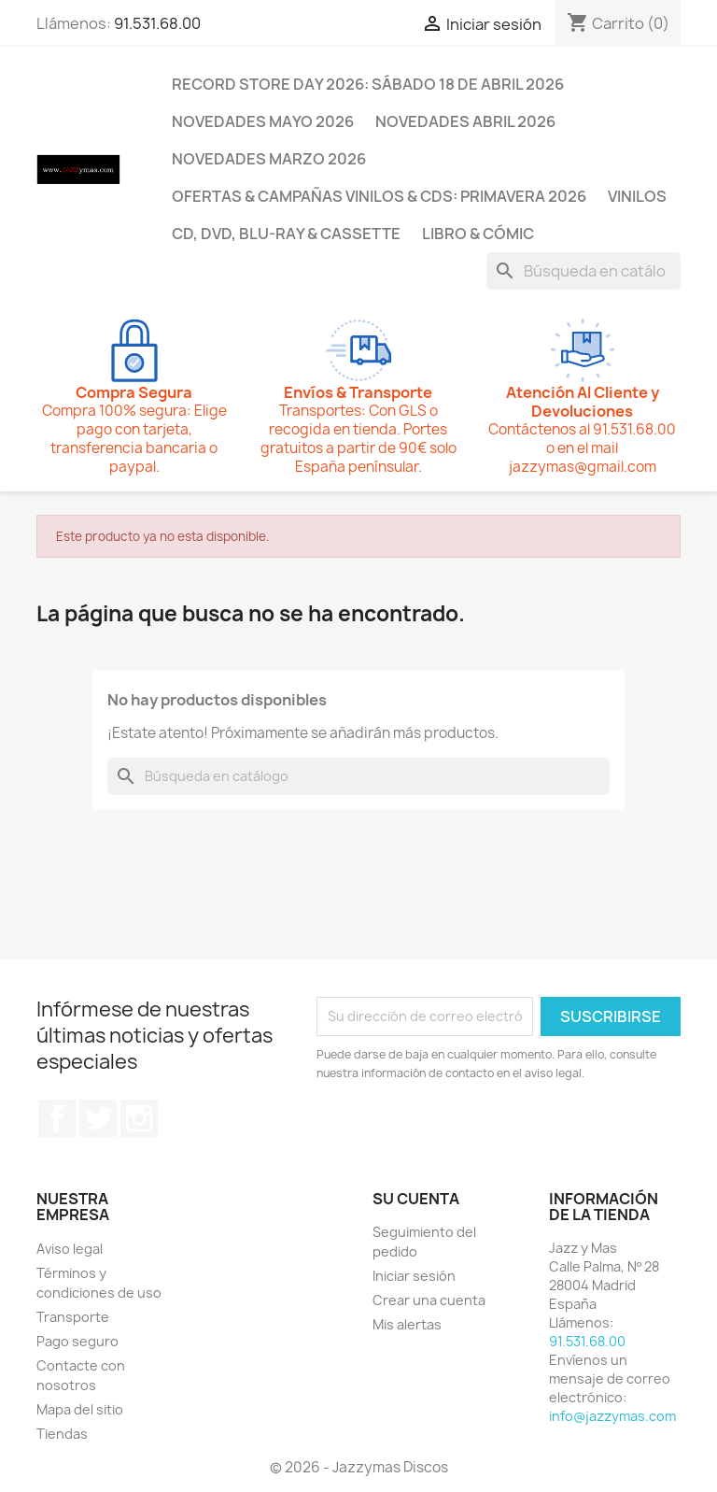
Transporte (72, 1317)
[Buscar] (583, 271)
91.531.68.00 (157, 23)
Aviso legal (69, 1249)
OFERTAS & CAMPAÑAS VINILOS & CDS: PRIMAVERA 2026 (379, 196)
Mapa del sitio (79, 1409)
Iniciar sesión (414, 1276)
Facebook (57, 1118)
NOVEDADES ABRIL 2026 (465, 121)
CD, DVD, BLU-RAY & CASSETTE (286, 233)
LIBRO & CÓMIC (478, 233)
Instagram (139, 1118)
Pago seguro (77, 1341)
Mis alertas (407, 1324)
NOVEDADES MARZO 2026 (269, 159)
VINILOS (637, 196)
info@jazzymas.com (612, 1416)
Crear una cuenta (429, 1300)
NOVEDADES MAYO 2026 (263, 121)
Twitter (98, 1118)
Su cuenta (416, 1198)
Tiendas (62, 1433)
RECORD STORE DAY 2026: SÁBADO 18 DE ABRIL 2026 (368, 84)
